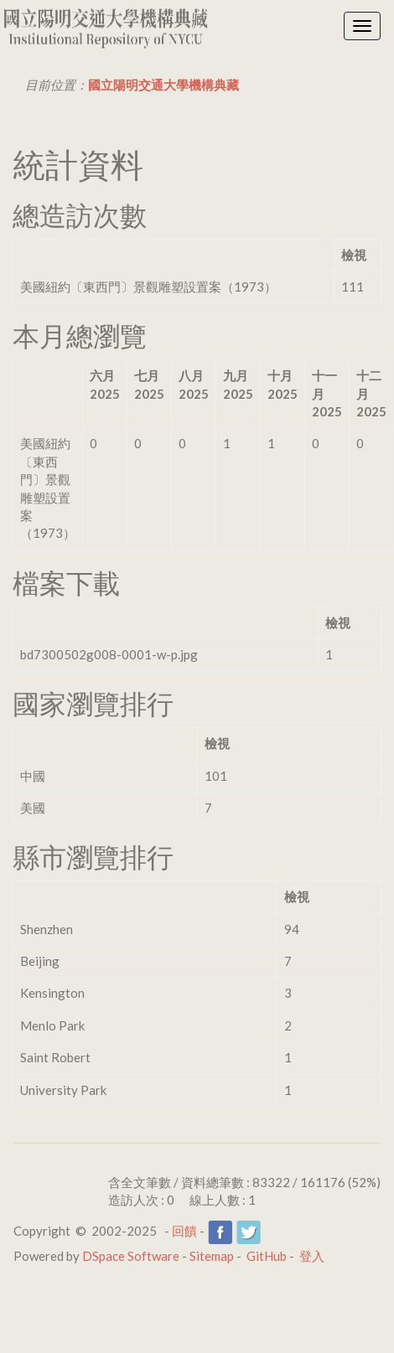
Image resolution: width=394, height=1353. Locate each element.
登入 (311, 1255)
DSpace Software (130, 1255)
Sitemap (211, 1255)
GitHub (266, 1255)
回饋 (184, 1230)
